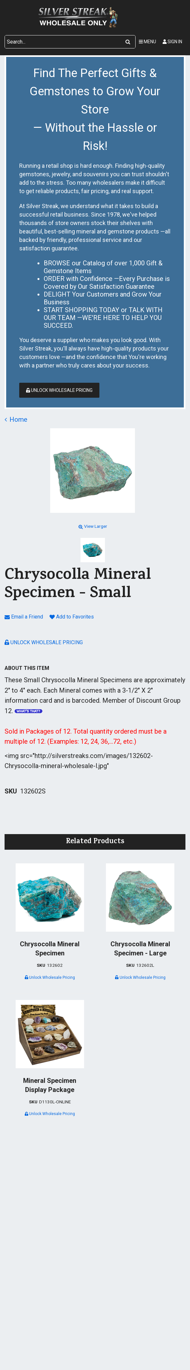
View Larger (92, 526)
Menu (147, 41)
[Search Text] (63, 42)
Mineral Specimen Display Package (49, 1085)
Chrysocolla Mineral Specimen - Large (140, 948)
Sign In (172, 41)
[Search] (128, 42)
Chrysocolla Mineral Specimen (50, 948)
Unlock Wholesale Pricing (59, 390)
